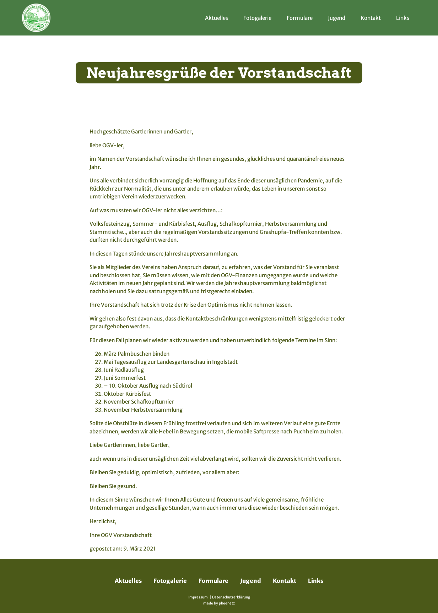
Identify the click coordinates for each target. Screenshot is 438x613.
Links (402, 18)
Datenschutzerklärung (231, 597)
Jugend (336, 18)
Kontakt (371, 18)
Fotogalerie (257, 18)
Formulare (300, 18)
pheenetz (227, 603)
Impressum (198, 597)
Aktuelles (216, 18)
